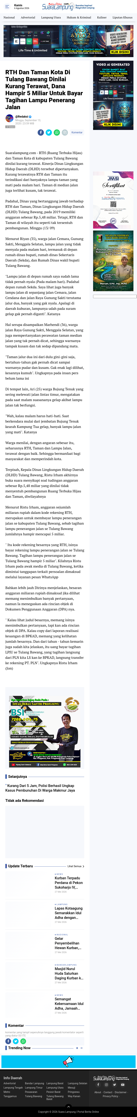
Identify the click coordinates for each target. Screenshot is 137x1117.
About (97, 1092)
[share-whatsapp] (57, 132)
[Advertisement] (45, 833)
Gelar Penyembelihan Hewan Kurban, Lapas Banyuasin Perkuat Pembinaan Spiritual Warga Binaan (68, 943)
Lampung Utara (51, 17)
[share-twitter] (49, 132)
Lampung (62, 904)
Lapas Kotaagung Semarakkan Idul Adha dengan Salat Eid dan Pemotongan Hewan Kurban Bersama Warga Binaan (69, 913)
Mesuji (71, 1087)
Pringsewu (73, 1092)
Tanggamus (10, 1096)
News (60, 874)
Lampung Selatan (77, 1083)
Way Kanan (74, 1096)
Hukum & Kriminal (79, 17)
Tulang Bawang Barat (55, 1098)
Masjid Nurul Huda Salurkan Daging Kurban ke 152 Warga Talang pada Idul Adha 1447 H (69, 973)
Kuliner (102, 17)
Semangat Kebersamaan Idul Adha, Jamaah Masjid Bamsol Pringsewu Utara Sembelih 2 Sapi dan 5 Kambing (69, 1004)
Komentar (77, 132)
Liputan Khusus (122, 17)
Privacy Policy (110, 1096)
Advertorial (28, 17)
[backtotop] (68, 1107)
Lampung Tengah (13, 1087)
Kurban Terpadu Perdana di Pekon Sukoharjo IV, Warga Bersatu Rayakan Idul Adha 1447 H (69, 883)
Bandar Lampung (34, 1083)
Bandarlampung (67, 965)
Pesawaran (31, 1092)
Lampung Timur (33, 1087)
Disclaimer (120, 1092)
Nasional (9, 17)
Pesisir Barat (53, 1092)
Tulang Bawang (33, 1096)
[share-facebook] (41, 132)
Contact (107, 1092)
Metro (7, 1092)
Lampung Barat (54, 1083)
